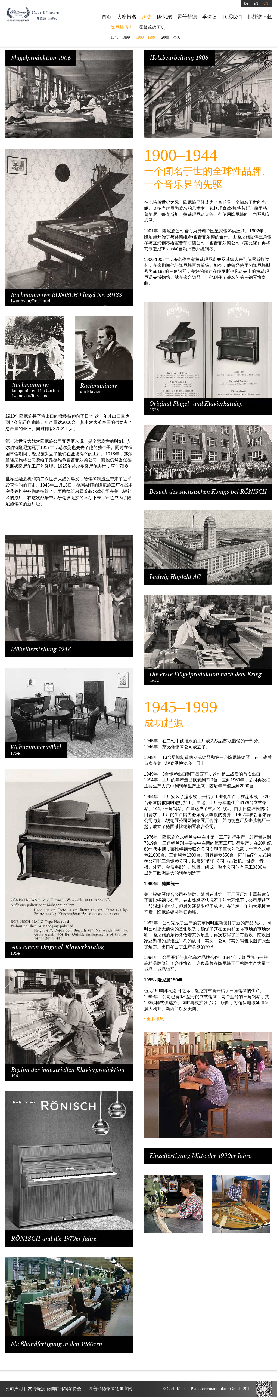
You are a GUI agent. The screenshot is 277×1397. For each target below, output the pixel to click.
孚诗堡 (209, 17)
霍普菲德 (187, 17)
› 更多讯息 (154, 1019)
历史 (147, 17)
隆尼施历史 (122, 27)
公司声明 (14, 1388)
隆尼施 (164, 17)
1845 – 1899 (120, 37)
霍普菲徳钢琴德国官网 (110, 1388)
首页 (106, 17)
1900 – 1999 (145, 37)
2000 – (170, 37)
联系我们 (232, 17)
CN (265, 3)
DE (246, 3)
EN (256, 3)
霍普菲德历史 (152, 27)
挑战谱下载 (259, 17)
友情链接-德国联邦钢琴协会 (54, 1388)
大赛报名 (126, 17)
